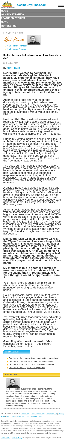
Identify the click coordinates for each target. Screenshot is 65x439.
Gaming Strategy (12, 14)
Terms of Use (5, 438)
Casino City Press (22, 416)
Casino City (25, 414)
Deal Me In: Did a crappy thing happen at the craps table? (34, 358)
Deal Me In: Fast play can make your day (27, 367)
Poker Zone (10, 416)
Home (4, 10)
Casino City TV (51, 414)
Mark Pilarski (13, 68)
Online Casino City (37, 414)
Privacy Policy (17, 438)
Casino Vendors (36, 416)
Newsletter (9, 25)
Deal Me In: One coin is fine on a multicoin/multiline (31, 364)
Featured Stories (13, 18)
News (4, 22)
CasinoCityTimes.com (32, 4)
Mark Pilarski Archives (16, 49)
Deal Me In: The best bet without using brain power (31, 361)
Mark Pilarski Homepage (18, 46)
